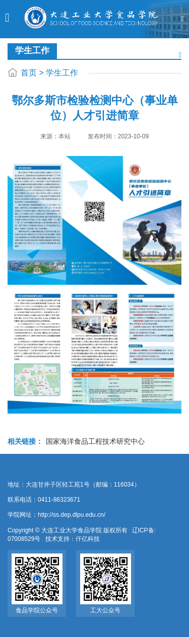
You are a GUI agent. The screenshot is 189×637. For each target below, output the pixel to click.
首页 (29, 72)
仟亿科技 (88, 538)
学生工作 (62, 72)
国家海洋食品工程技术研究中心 (95, 441)
